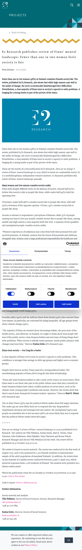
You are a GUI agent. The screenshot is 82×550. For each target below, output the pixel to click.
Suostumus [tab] (14, 251)
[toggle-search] (72, 5)
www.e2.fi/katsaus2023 (26, 483)
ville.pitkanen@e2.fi (11, 502)
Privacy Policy (31, 545)
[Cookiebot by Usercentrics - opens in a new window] (68, 244)
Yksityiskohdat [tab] (41, 251)
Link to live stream (16, 476)
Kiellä (15, 304)
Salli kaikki (67, 304)
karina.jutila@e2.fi (11, 515)
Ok (68, 540)
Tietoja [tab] (68, 251)
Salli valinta (41, 304)
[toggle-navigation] (78, 5)
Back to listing (17, 32)
